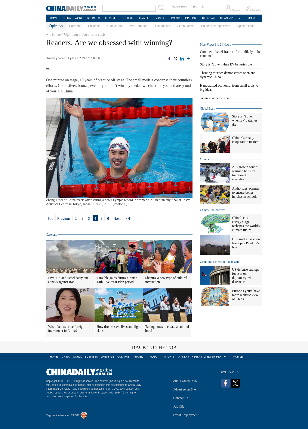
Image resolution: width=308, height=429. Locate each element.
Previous (64, 218)
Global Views (185, 26)
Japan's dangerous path (215, 98)
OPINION (190, 18)
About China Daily (185, 381)
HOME (54, 18)
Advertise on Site (184, 389)
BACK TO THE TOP (154, 347)
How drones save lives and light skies (119, 329)
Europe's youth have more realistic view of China (246, 295)
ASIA (194, 6)
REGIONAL (208, 18)
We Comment (139, 26)
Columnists (162, 26)
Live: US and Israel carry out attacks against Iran (68, 280)
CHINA (67, 18)
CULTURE (128, 18)
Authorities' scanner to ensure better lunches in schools (245, 192)
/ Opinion (70, 34)
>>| (127, 218)
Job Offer (179, 406)
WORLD (79, 18)
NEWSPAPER (228, 18)
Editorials (94, 26)
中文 (201, 6)
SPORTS (174, 18)
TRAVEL (144, 18)
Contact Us (180, 398)
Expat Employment (185, 415)
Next (117, 218)
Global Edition (180, 6)
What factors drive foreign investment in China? (66, 329)
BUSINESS (93, 18)
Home (55, 34)
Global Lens (115, 26)
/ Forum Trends (92, 34)
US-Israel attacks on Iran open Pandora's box (246, 243)
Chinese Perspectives (215, 26)
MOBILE (252, 18)
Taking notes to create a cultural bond (167, 329)
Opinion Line (245, 26)
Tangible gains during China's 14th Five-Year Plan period (117, 280)
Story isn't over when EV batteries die (226, 64)
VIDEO (160, 18)
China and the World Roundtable (219, 261)
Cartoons (75, 26)
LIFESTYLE (110, 18)
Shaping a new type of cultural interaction (166, 280)
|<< (50, 218)
